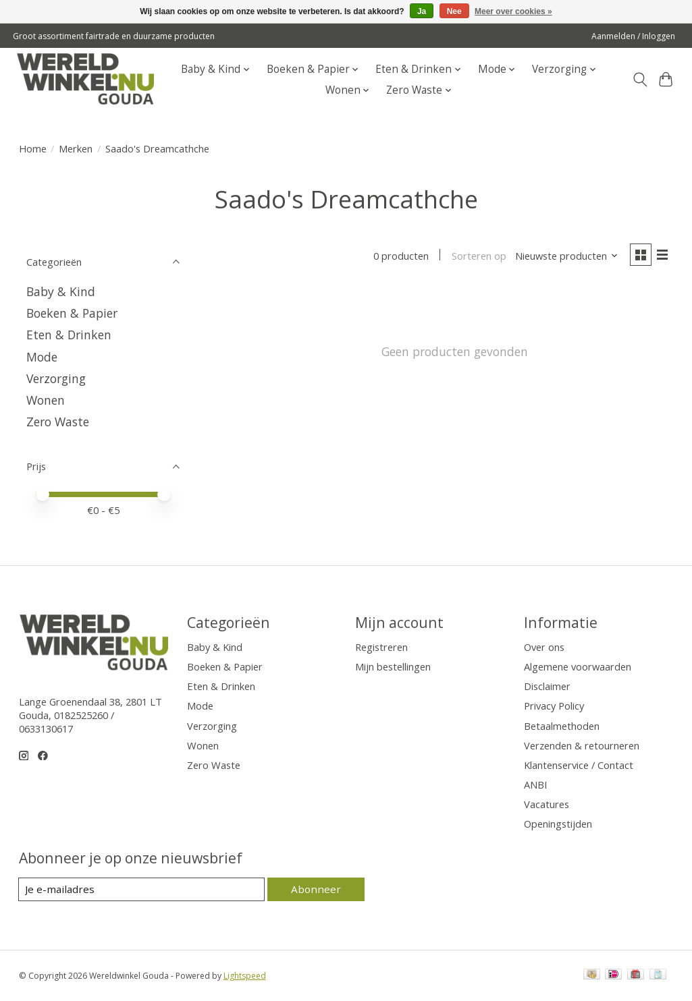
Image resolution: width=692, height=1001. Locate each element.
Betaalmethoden (562, 726)
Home (33, 148)
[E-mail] (143, 890)
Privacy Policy (554, 705)
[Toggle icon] (639, 79)
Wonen (45, 400)
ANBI (535, 784)
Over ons (544, 647)
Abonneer (318, 889)
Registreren (381, 647)
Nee (454, 11)
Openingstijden (558, 823)
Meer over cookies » (513, 11)
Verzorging (56, 378)
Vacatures (546, 804)
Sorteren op (476, 256)
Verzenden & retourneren (581, 745)
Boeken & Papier (71, 313)
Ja (421, 11)
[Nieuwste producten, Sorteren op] (564, 256)
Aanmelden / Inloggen (633, 36)
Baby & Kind (60, 291)
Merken (75, 148)
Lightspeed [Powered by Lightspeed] (244, 975)
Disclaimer (547, 686)
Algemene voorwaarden (577, 666)
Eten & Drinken (68, 334)
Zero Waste (57, 421)
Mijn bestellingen (393, 666)
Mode (41, 357)
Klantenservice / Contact (578, 765)
